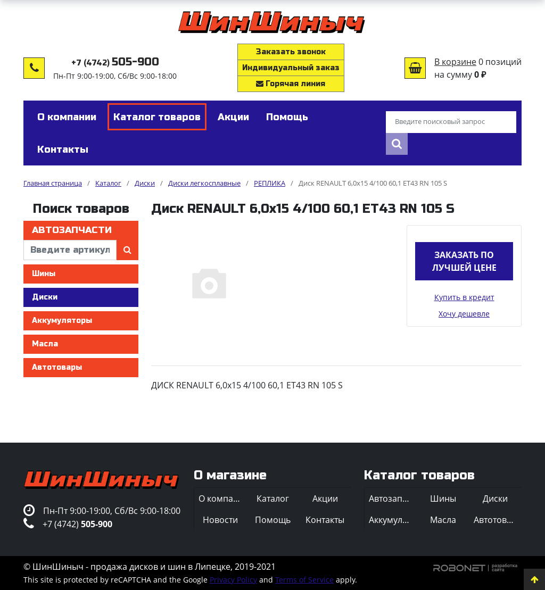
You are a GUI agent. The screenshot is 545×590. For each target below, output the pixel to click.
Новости (220, 520)
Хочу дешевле (464, 314)
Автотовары (57, 367)
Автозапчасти (72, 230)
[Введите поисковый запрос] (451, 122)
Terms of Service (304, 580)
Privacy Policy (233, 580)
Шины (43, 273)
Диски (44, 297)
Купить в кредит (464, 297)
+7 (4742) (115, 63)
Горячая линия (290, 83)
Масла (45, 343)
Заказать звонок (291, 51)
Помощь (273, 520)
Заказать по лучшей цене (464, 261)
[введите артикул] (70, 250)
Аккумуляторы (62, 320)
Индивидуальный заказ (291, 67)
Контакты (324, 520)
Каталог (273, 498)
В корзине (455, 62)
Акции (325, 498)
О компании (222, 498)
